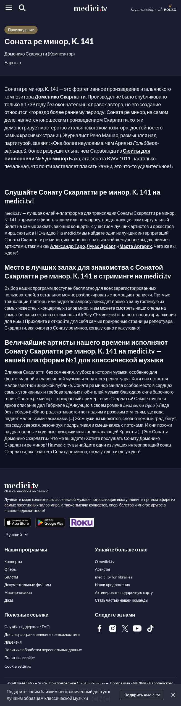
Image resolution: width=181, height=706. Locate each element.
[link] (17, 522)
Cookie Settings (17, 666)
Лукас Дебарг (100, 246)
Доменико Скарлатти (25, 53)
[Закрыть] (172, 695)
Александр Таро (67, 246)
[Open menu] (8, 7)
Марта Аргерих (136, 246)
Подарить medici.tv (142, 694)
